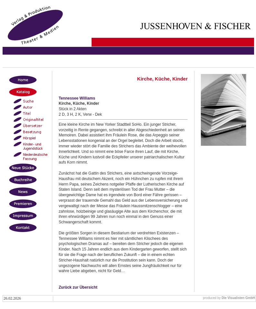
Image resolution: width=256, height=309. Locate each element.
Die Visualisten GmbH (238, 298)
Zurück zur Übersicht (78, 287)
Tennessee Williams (77, 98)
